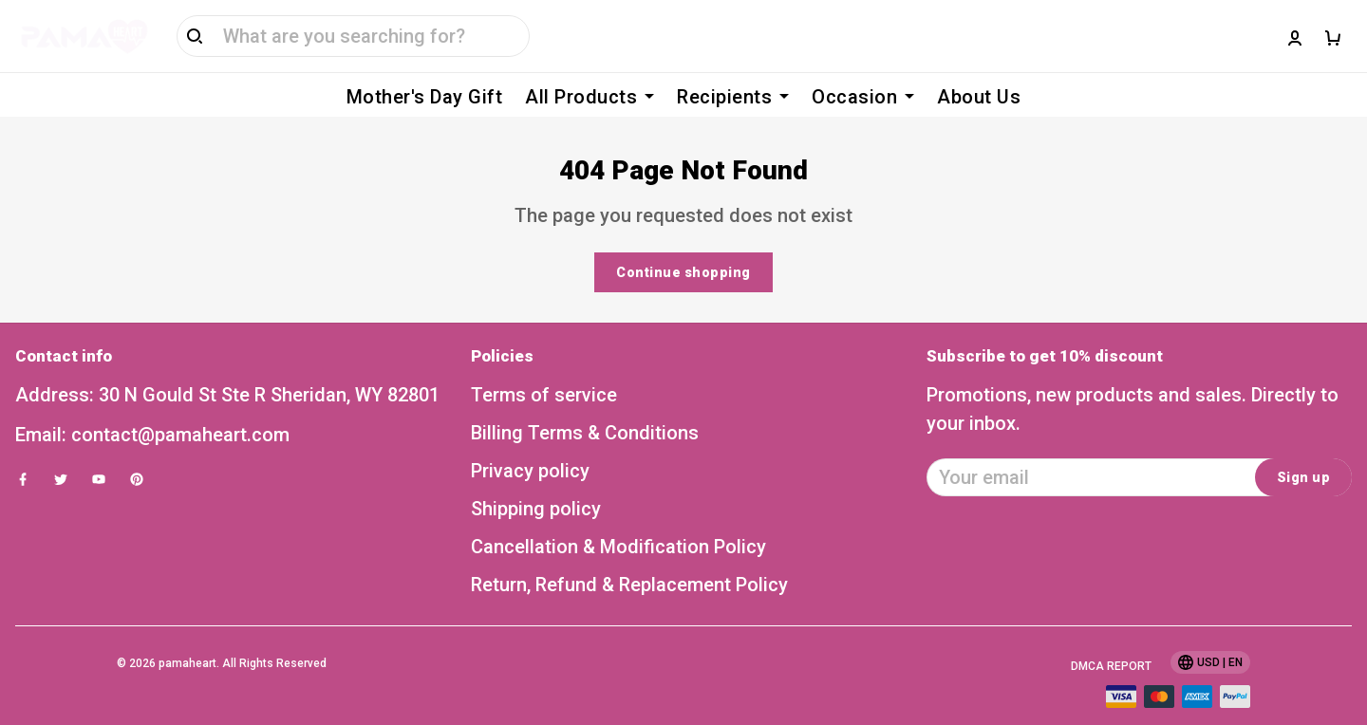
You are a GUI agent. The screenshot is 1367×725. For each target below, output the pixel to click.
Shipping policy (536, 480)
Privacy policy (530, 442)
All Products (589, 96)
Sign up (1304, 448)
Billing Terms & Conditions (585, 404)
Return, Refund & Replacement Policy (629, 556)
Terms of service (544, 366)
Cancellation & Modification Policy (618, 518)
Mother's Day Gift (424, 96)
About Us (979, 96)
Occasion (863, 96)
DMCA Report (1111, 637)
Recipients (733, 96)
